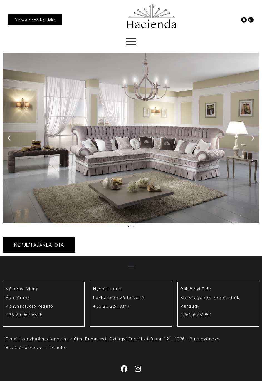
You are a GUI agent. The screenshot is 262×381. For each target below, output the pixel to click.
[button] (9, 138)
